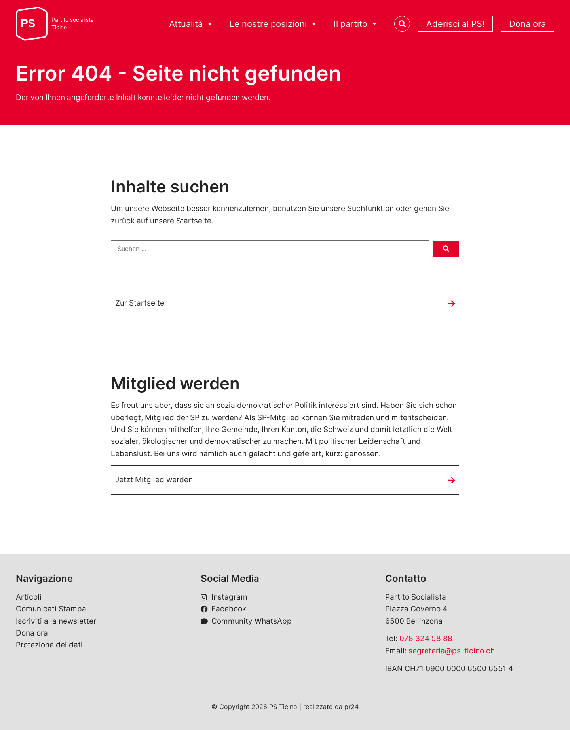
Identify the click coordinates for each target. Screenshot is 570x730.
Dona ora (527, 24)
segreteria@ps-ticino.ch (451, 650)
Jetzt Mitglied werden (154, 479)
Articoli (29, 597)
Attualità (191, 24)
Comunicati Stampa (51, 608)
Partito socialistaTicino (72, 23)
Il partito (356, 24)
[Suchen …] (270, 248)
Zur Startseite (139, 302)
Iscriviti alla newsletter (56, 621)
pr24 (351, 707)
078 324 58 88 (425, 638)
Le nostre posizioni (274, 24)
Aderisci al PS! (455, 24)
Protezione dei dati (49, 644)
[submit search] (446, 248)
